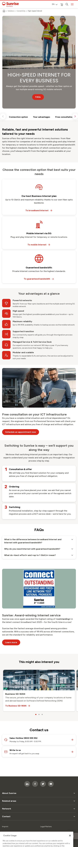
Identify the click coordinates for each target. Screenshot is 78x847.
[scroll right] (75, 116)
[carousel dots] (35, 714)
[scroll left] (3, 116)
